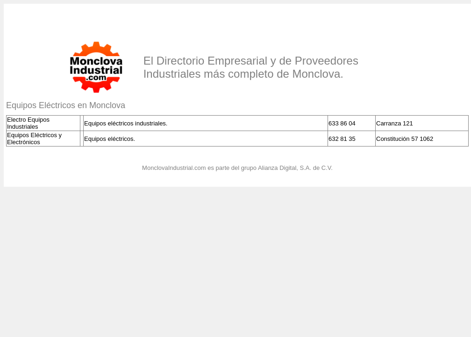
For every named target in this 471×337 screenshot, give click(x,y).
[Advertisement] (115, 20)
